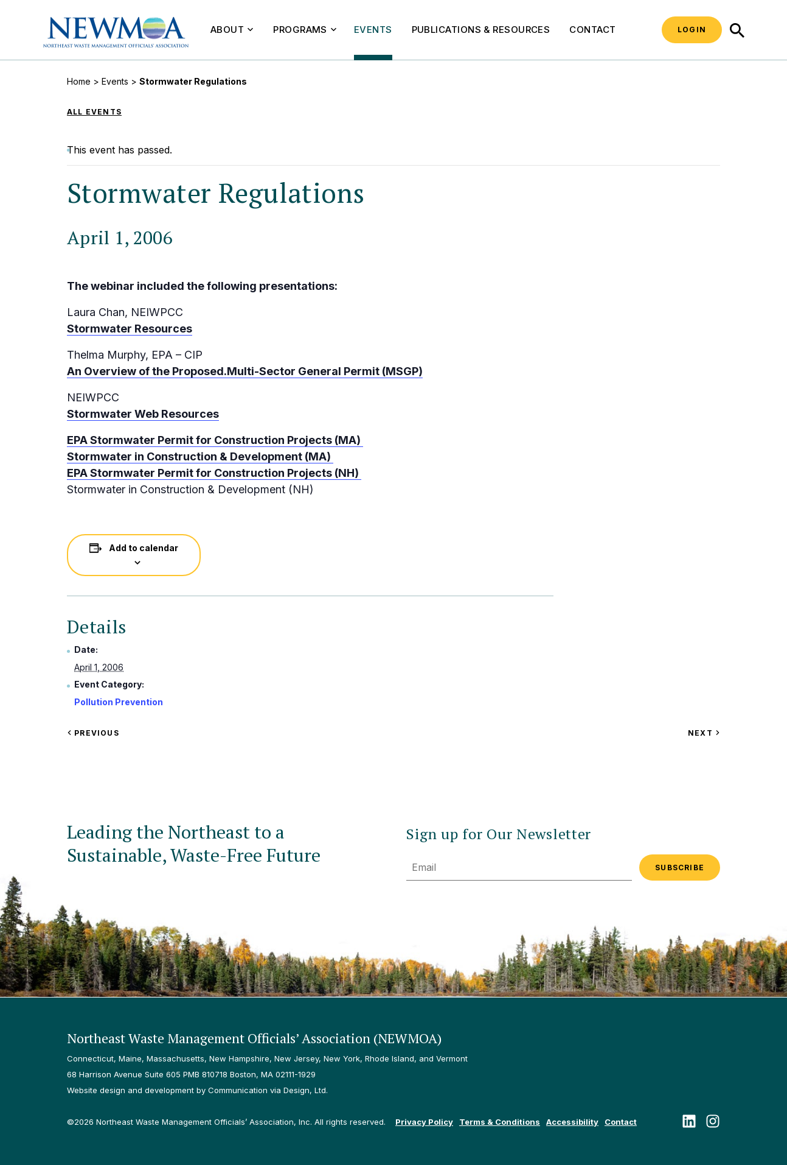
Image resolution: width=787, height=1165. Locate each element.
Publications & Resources (481, 29)
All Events (94, 111)
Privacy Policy (424, 1122)
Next (704, 732)
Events (373, 29)
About (231, 29)
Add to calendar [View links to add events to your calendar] (143, 548)
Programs (304, 29)
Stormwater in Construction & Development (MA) (200, 456)
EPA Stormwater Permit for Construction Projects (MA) (215, 440)
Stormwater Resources (129, 328)
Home (79, 81)
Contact (592, 29)
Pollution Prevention (118, 702)
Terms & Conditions (499, 1122)
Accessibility (572, 1122)
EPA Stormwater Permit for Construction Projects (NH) (214, 472)
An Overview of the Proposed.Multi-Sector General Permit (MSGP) (245, 371)
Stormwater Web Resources (143, 413)
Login (692, 29)
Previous (93, 732)
